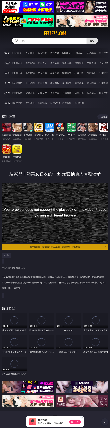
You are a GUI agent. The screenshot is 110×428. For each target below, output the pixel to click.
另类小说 (79, 93)
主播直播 (91, 63)
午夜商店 (30, 103)
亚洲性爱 (17, 73)
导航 (7, 103)
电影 (7, 73)
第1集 (6, 255)
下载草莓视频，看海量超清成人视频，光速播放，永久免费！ (67, 247)
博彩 (7, 53)
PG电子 (17, 53)
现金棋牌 (91, 53)
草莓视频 (42, 103)
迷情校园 (66, 93)
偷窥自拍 (17, 83)
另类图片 (103, 83)
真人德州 (30, 53)
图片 (7, 83)
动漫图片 (54, 83)
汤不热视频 (54, 103)
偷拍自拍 (30, 73)
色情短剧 (79, 103)
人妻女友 (42, 93)
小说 (7, 93)
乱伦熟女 (91, 73)
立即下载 (75, 421)
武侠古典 (54, 93)
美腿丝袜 (66, 83)
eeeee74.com (55, 33)
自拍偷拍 (30, 63)
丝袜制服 (79, 63)
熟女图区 (91, 83)
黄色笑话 (91, 93)
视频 (7, 63)
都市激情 (17, 93)
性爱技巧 (103, 93)
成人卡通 (42, 73)
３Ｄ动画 (54, 63)
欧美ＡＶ (42, 63)
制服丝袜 (66, 73)
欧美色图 (42, 83)
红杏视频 (66, 103)
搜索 (92, 40)
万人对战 (42, 53)
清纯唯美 (79, 83)
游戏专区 (54, 53)
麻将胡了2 (67, 53)
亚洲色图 (30, 83)
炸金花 (79, 53)
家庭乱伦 (30, 93)
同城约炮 (17, 103)
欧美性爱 (54, 73)
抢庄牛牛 (103, 53)
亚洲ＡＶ (17, 63)
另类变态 (103, 73)
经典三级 (79, 73)
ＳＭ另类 (103, 63)
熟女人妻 (66, 63)
